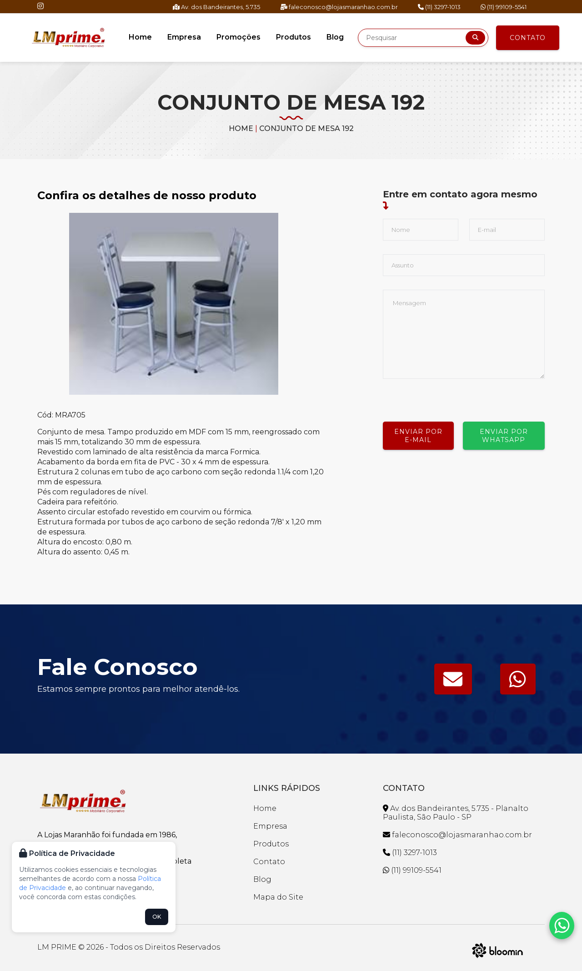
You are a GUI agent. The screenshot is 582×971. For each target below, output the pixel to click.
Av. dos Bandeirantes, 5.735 (216, 6)
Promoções (238, 37)
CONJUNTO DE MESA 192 (306, 128)
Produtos (293, 37)
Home (140, 37)
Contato (528, 38)
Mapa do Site (278, 897)
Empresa (184, 37)
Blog (335, 37)
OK (156, 916)
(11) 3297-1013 (439, 6)
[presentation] (452, 396)
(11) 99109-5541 (504, 6)
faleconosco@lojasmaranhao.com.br (339, 6)
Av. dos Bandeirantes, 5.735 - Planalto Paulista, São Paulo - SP (455, 812)
